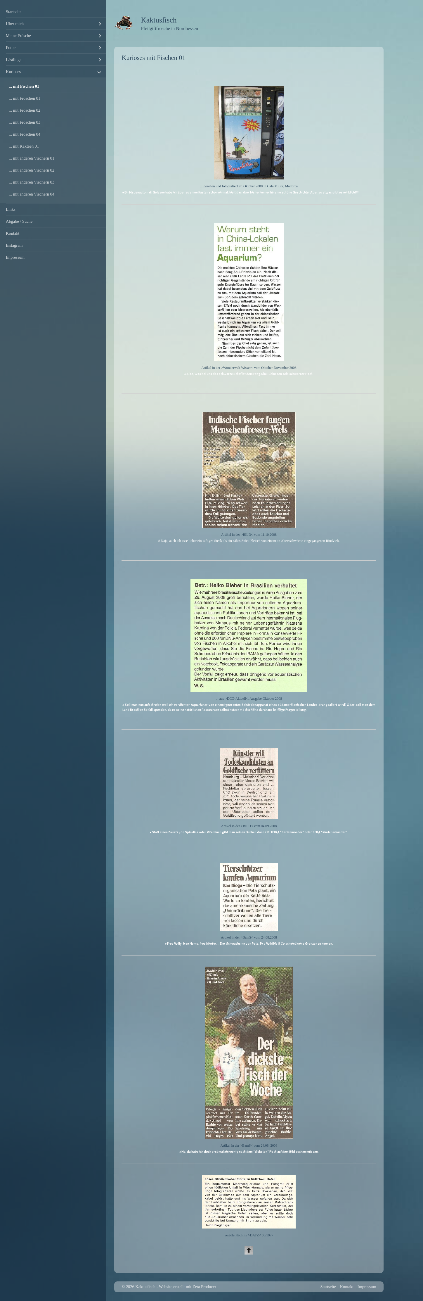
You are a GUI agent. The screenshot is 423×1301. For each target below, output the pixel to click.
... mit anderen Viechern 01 (31, 158)
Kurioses (13, 71)
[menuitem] (53, 12)
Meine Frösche (18, 35)
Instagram (14, 245)
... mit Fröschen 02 (24, 110)
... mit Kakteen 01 (24, 146)
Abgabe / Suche (19, 221)
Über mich (15, 23)
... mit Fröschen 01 (24, 98)
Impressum (15, 257)
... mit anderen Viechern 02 (31, 170)
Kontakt (12, 233)
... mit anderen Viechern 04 (31, 194)
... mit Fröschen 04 (24, 134)
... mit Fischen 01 (24, 86)
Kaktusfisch (158, 20)
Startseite (14, 11)
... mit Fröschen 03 (24, 122)
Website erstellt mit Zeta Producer (187, 1286)
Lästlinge (14, 59)
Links (10, 209)
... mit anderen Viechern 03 (31, 182)
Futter (11, 47)
